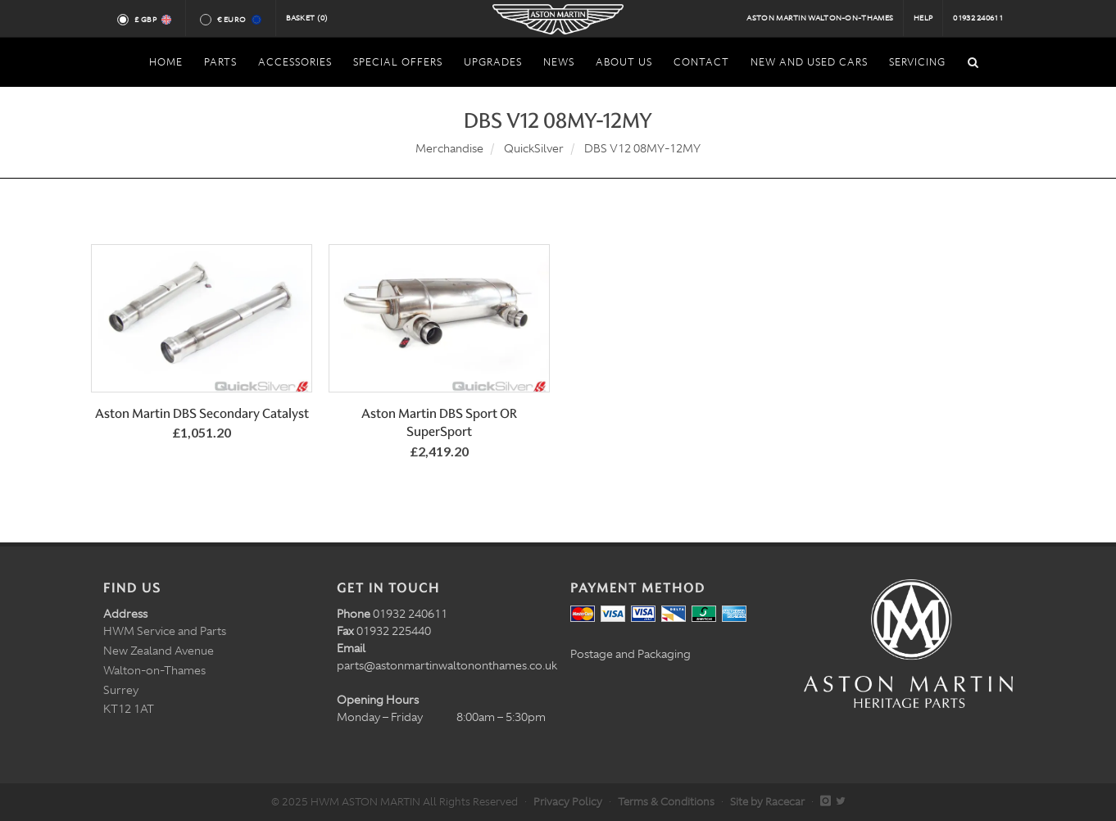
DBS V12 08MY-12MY (642, 148)
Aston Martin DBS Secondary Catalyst (202, 413)
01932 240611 (978, 18)
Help (923, 18)
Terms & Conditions (666, 802)
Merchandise (449, 148)
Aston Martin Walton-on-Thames (819, 18)
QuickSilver (534, 148)
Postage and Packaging (630, 653)
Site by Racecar (767, 802)
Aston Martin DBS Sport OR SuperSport (439, 423)
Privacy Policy (567, 802)
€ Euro (238, 20)
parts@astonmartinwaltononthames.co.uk (447, 665)
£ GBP (152, 20)
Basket (307, 18)
